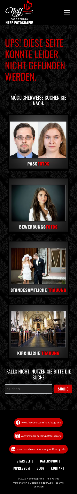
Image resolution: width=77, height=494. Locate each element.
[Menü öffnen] (66, 12)
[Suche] (28, 389)
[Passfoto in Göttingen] (38, 142)
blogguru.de (46, 482)
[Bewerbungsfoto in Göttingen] (38, 207)
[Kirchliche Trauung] (38, 333)
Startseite (25, 461)
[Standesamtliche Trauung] (38, 270)
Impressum (21, 468)
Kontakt (57, 468)
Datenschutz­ (50, 461)
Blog (40, 468)
